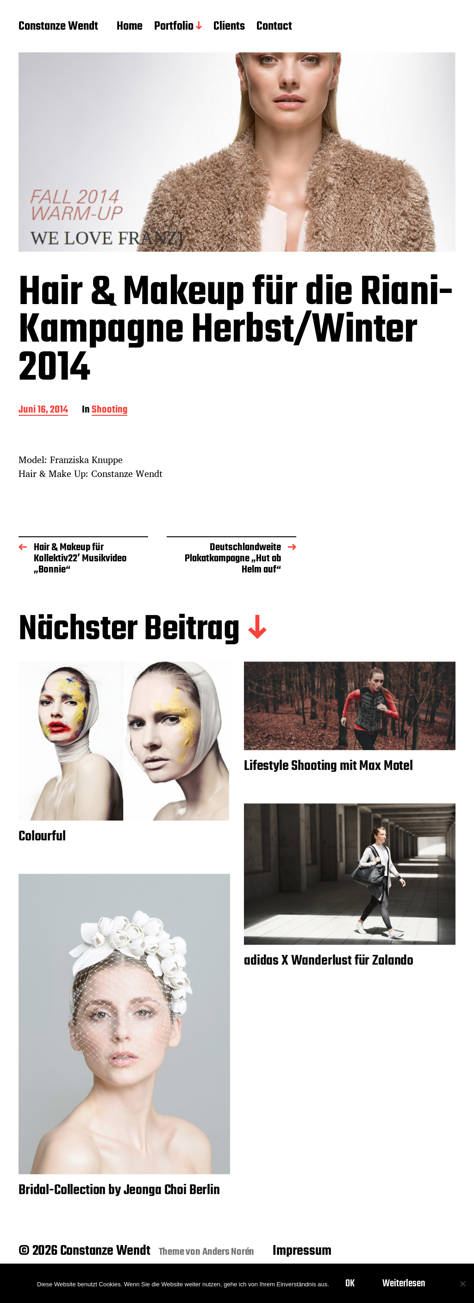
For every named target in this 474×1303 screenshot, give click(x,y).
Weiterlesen (403, 1283)
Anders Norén (228, 1252)
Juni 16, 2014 (43, 410)
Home (130, 27)
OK (350, 1283)
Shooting (109, 410)
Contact (274, 27)
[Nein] (462, 1283)
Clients (229, 27)
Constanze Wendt (58, 27)
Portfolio (173, 27)
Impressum (302, 1251)
